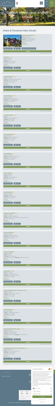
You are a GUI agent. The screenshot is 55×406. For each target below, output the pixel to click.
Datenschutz (30, 402)
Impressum (25, 402)
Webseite (25, 44)
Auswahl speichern (42, 399)
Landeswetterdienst (23, 398)
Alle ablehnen (42, 402)
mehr (27, 51)
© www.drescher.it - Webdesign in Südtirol (16, 402)
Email (24, 42)
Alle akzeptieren (42, 396)
